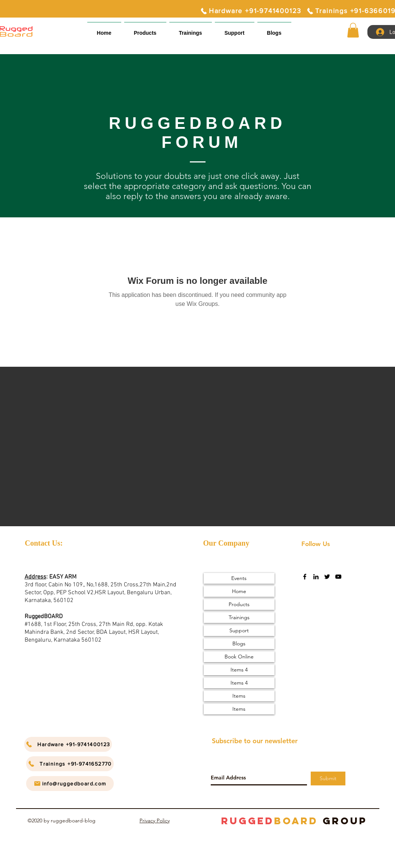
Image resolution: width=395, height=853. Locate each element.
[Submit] (328, 778)
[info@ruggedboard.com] (70, 783)
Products (239, 604)
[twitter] (327, 576)
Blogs (238, 643)
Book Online (239, 656)
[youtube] (338, 576)
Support (239, 630)
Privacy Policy (154, 820)
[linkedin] (316, 576)
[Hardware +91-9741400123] (251, 10)
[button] (234, 29)
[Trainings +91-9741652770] (70, 763)
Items (238, 695)
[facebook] (304, 576)
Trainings (239, 617)
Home (239, 591)
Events (239, 578)
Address (35, 577)
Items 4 (239, 669)
